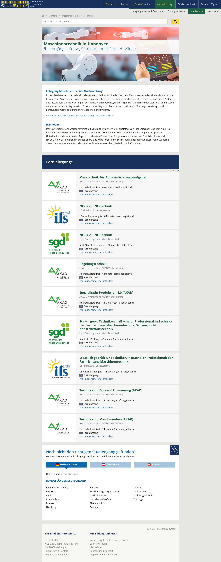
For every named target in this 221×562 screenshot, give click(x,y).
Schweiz (154, 464)
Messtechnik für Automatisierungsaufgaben (113, 177)
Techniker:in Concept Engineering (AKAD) (110, 390)
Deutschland (66, 464)
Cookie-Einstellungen (56, 547)
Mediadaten (96, 547)
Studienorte (196, 11)
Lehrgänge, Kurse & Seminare (147, 11)
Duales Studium (142, 4)
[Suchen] (175, 21)
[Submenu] (117, 4)
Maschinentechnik (70, 15)
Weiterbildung (164, 4)
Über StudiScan (53, 540)
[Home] (43, 15)
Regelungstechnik (93, 264)
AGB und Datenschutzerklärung (62, 543)
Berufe (204, 4)
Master (125, 4)
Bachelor (110, 4)
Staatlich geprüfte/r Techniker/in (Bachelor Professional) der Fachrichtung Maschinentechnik (126, 359)
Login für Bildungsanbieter (104, 554)
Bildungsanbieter (177, 11)
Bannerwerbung (98, 543)
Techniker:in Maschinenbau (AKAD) (106, 419)
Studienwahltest (186, 4)
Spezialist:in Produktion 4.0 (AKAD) (106, 292)
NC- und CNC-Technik (95, 206)
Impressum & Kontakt (56, 550)
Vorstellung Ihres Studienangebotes (109, 540)
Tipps (214, 4)
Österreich (110, 464)
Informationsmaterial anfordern (96, 194)
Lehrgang (53, 15)
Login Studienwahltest (57, 554)
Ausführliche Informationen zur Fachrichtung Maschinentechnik (80, 115)
